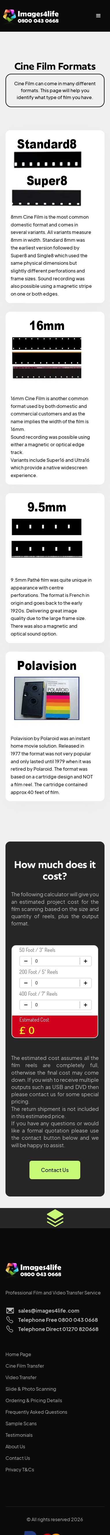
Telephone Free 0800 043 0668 (58, 1319)
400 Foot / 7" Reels (38, 993)
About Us (15, 1446)
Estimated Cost (34, 1019)
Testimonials (19, 1435)
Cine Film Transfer (24, 1366)
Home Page (18, 1354)
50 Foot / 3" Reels (37, 950)
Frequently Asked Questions (36, 1412)
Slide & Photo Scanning (30, 1389)
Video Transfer (20, 1377)
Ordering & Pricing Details (33, 1400)
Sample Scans (21, 1423)
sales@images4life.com (48, 1310)
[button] (98, 15)
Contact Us (55, 1170)
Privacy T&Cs (19, 1469)
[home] (32, 16)
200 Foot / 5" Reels (38, 972)
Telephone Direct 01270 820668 (58, 1329)
